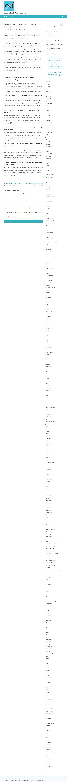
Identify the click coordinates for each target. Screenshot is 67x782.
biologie (47, 244)
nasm (47, 517)
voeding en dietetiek (50, 747)
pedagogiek (48, 577)
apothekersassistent (50, 196)
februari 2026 (48, 89)
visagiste (47, 737)
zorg (46, 773)
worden (47, 771)
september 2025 (49, 101)
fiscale (47, 340)
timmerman (48, 685)
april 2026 (48, 84)
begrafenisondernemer (50, 237)
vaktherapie (48, 713)
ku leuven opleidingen (50, 443)
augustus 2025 (49, 103)
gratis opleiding (49, 366)
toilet (47, 687)
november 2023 (49, 153)
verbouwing (48, 728)
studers (47, 658)
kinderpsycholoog (49, 438)
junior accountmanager (50, 421)
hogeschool (48, 385)
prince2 (47, 596)
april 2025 (48, 113)
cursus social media (49, 278)
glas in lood (48, 364)
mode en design (49, 507)
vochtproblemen (49, 744)
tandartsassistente (49, 668)
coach (47, 261)
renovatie (47, 610)
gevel (47, 359)
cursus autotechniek (50, 275)
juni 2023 (47, 165)
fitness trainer (48, 345)
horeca (47, 395)
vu (46, 754)
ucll (46, 694)
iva (46, 419)
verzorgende (48, 735)
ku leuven (48, 440)
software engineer (49, 649)
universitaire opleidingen (50, 701)
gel (46, 349)
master (47, 486)
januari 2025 (48, 120)
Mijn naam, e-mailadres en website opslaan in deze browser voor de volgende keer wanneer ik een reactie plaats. (23, 213)
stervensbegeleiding (50, 653)
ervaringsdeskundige (50, 328)
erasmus (47, 326)
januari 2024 (48, 149)
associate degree (49, 203)
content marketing (49, 268)
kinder (47, 433)
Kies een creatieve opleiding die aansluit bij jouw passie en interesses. (20, 83)
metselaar (48, 498)
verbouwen (48, 725)
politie (47, 591)
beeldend (47, 230)
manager (47, 474)
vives (47, 740)
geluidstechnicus (49, 357)
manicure (47, 476)
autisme (47, 206)
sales (47, 618)
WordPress (41, 780)
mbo (46, 493)
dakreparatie (48, 292)
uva (46, 706)
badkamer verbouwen (50, 223)
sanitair (47, 625)
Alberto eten (50, 72)
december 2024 (49, 122)
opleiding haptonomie (50, 548)
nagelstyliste (48, 515)
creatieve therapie (49, 270)
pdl (46, 574)
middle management (50, 503)
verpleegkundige (49, 730)
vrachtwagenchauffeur (50, 752)
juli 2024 (47, 134)
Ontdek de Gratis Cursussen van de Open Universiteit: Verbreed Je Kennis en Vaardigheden (54, 31)
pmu (46, 589)
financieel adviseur (49, 338)
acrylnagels (48, 187)
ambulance (48, 194)
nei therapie (48, 522)
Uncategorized (48, 699)
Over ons (5, 16)
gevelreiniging (48, 361)
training (47, 692)
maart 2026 (48, 86)
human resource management (51, 407)
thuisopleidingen (49, 682)
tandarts (47, 665)
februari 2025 (48, 118)
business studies (49, 249)
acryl (47, 182)
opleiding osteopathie (50, 551)
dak (46, 290)
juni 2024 (47, 137)
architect (47, 199)
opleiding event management (51, 546)
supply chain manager (50, 661)
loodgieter (48, 457)
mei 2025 (47, 110)
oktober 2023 (48, 156)
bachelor (47, 213)
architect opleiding (49, 201)
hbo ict (47, 373)
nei (46, 519)
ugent (47, 697)
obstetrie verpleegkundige (51, 529)
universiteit (48, 704)
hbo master (48, 376)
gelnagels (48, 354)
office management (49, 531)
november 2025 (49, 96)
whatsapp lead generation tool (54, 57)
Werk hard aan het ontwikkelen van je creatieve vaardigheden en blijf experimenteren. (24, 86)
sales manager (48, 620)
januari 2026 (48, 91)
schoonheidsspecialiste (50, 637)
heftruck (47, 378)
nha (46, 524)
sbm (46, 629)
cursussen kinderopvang (50, 287)
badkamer (47, 215)
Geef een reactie (22, 29)
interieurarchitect (49, 414)
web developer (49, 766)
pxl (46, 608)
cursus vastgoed (49, 280)
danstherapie (48, 297)
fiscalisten (48, 342)
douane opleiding (49, 314)
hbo (46, 371)
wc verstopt (48, 764)
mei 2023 (47, 168)
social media (48, 644)
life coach (47, 452)
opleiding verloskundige (50, 560)
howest (47, 397)
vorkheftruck (48, 749)
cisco (46, 256)
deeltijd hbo (48, 302)
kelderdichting (48, 431)
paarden (47, 572)
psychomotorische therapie (51, 601)
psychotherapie (49, 606)
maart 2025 (48, 115)
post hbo (47, 594)
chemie (47, 254)
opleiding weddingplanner (51, 562)
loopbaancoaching (49, 460)
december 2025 (49, 94)
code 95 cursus (49, 266)
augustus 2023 (49, 161)
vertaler (47, 732)
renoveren (48, 613)
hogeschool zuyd (49, 390)
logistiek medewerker (50, 455)
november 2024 (49, 125)
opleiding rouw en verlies (51, 555)
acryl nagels (48, 184)
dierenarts (48, 306)
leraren (47, 448)
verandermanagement (50, 723)
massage (47, 483)
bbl (46, 225)
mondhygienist (48, 510)
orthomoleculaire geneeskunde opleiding (54, 570)
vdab (46, 720)
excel (47, 333)
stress (47, 656)
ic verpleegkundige (49, 409)
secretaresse (48, 639)
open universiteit (49, 541)
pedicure (47, 579)
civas (46, 259)
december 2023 (49, 151)
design (47, 304)
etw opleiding (48, 330)
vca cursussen (48, 718)
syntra (47, 663)
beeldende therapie (49, 232)
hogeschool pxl (49, 388)
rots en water (48, 615)
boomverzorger (49, 247)
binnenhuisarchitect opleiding (51, 242)
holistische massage (49, 393)
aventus (47, 211)
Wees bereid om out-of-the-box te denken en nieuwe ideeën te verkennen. (22, 84)
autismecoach (48, 208)
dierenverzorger (49, 311)
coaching (47, 263)
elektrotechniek (49, 321)
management (48, 469)
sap (46, 627)
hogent (47, 383)
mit (46, 505)
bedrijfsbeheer (48, 227)
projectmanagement (50, 598)
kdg (46, 428)
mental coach (48, 495)
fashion (47, 335)
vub (46, 756)
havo (46, 369)
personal (47, 582)
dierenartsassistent (49, 309)
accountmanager (49, 180)
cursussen (48, 285)
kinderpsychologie (49, 436)
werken (47, 768)
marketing (48, 481)
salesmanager (48, 622)
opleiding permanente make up (52, 553)
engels (47, 323)
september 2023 (49, 158)
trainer (47, 689)
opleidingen (48, 567)
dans (46, 294)
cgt (46, 251)
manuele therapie (49, 479)
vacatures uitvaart (49, 711)
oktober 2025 (48, 98)
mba (46, 488)
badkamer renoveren (50, 220)
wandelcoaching (49, 761)
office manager (48, 534)
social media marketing (50, 646)
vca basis (47, 716)
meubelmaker (48, 500)
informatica (48, 412)
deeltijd (47, 299)
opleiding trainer (49, 558)
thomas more (48, 677)
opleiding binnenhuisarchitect (51, 543)
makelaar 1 (48, 467)
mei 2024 (47, 139)
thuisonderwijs (49, 680)
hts (46, 402)
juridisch (47, 424)
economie (47, 318)
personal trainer (49, 584)
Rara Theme (29, 780)
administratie (48, 189)
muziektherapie (49, 512)
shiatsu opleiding (49, 641)
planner (47, 586)
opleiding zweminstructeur (51, 565)
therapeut (48, 673)
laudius (47, 445)
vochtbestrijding (49, 742)
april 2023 (48, 170)
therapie (47, 675)
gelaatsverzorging (49, 352)
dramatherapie (48, 316)
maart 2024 (48, 144)
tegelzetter (48, 670)
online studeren (49, 536)
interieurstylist (49, 416)
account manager (49, 177)
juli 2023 (47, 163)
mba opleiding (48, 491)
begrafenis (48, 235)
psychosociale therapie (50, 603)
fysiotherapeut (49, 347)
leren (47, 450)
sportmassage (48, 651)
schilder (47, 632)
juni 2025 (47, 108)
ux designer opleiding (50, 708)
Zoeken (47, 22)
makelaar (47, 464)
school (47, 634)
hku (46, 381)
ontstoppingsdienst (49, 539)
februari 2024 (48, 146)
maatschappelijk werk (50, 462)
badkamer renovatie (49, 218)
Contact (11, 16)
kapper (47, 426)
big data (47, 239)
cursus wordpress (49, 282)
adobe (47, 192)
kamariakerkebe (14, 29)
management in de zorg (50, 472)
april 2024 (48, 141)
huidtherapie (48, 405)
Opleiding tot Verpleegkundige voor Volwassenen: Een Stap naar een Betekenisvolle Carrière (55, 60)
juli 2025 (47, 106)
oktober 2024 (48, 127)
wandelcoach (48, 759)
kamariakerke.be (10, 12)
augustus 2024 (49, 132)
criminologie (48, 273)
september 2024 (49, 129)
